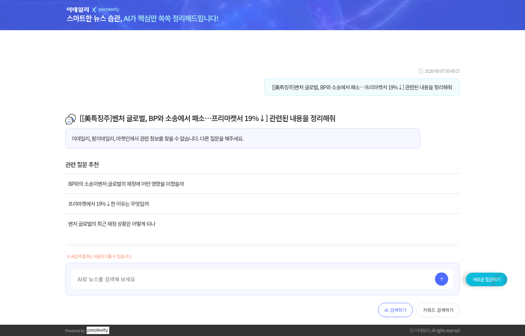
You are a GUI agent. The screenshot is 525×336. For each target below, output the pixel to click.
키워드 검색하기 (438, 310)
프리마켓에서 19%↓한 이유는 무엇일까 (108, 203)
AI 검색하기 (395, 310)
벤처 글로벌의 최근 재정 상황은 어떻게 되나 (111, 223)
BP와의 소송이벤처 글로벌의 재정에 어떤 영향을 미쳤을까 (126, 183)
